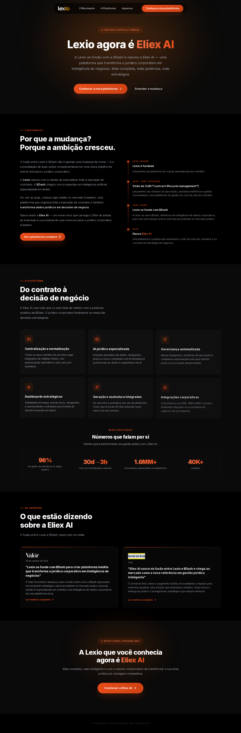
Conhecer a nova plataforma (100, 89)
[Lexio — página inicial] (64, 8)
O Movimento (87, 8)
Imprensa (127, 8)
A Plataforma (108, 8)
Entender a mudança (148, 88)
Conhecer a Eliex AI (120, 690)
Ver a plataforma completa (42, 239)
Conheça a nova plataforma (162, 8)
